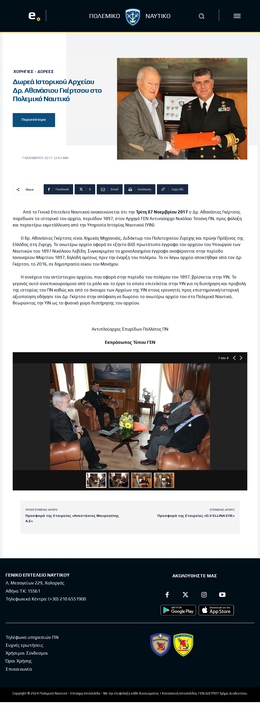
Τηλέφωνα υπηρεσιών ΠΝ (32, 637)
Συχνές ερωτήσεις (24, 645)
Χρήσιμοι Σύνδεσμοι (27, 653)
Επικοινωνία (19, 669)
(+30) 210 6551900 (67, 598)
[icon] (237, 16)
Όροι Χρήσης (19, 661)
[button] (201, 16)
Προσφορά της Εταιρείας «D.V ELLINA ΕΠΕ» (196, 516)
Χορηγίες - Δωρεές (33, 72)
